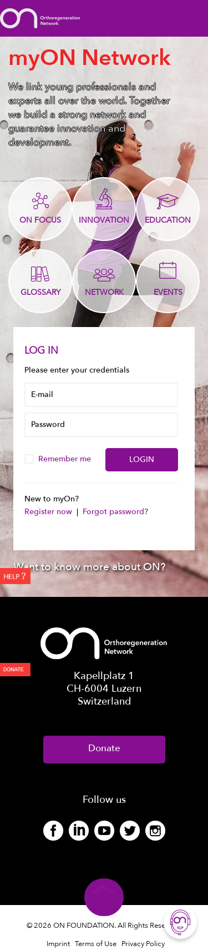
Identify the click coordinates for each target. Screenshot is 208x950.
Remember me (58, 459)
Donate (104, 748)
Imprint (58, 944)
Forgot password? (115, 511)
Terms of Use (95, 944)
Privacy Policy (143, 944)
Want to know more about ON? (89, 567)
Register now (49, 511)
